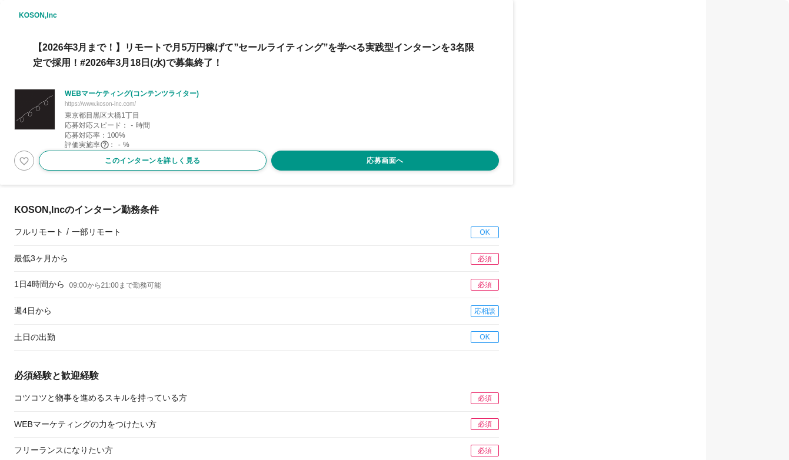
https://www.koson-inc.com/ (100, 104)
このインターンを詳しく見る (153, 160)
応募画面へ (385, 160)
